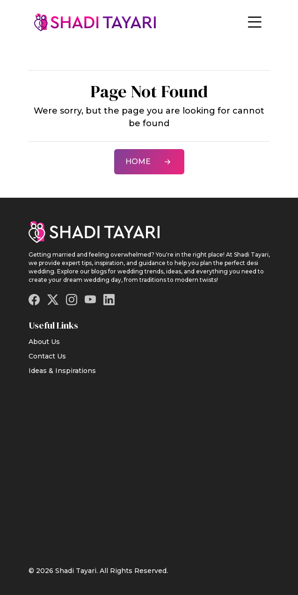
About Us (44, 341)
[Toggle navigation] (254, 22)
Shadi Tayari (75, 570)
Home (149, 161)
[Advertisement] (149, 464)
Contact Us (47, 356)
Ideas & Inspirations (62, 370)
